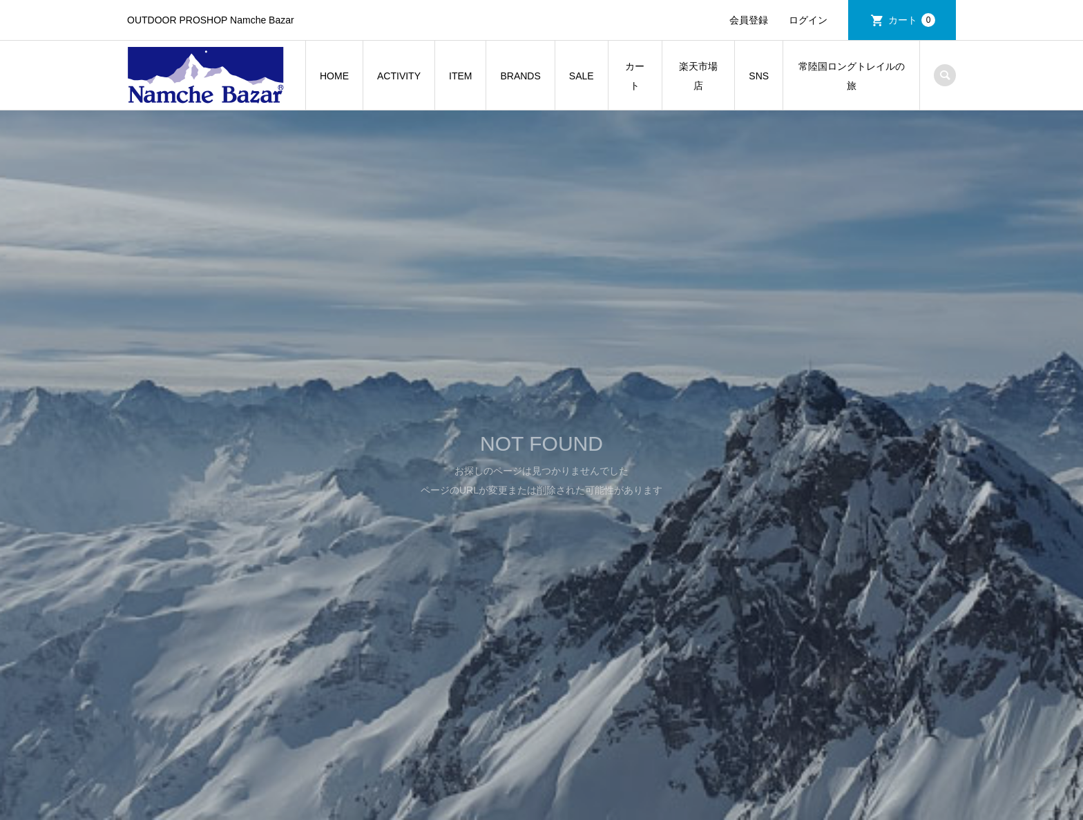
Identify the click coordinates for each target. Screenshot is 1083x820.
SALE (581, 75)
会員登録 (748, 20)
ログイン (808, 20)
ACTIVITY (399, 75)
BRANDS (520, 75)
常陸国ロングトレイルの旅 (851, 76)
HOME (334, 75)
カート (911, 20)
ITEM (460, 75)
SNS (759, 75)
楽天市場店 (698, 76)
